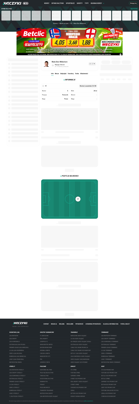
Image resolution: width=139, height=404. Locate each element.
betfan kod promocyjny (108, 384)
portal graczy (125, 324)
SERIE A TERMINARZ (106, 353)
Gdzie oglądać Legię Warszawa (80, 359)
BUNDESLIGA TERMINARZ (108, 356)
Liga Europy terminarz (108, 339)
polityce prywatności (88, 401)
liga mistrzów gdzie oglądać (49, 396)
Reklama (61, 324)
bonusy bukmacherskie (78, 396)
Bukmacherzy (97, 3)
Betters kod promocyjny (78, 393)
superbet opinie (75, 376)
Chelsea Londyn (45, 353)
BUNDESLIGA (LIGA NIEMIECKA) (17, 356)
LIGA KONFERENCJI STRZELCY (17, 376)
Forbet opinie (75, 384)
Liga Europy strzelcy (15, 373)
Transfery (71, 73)
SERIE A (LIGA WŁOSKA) (15, 353)
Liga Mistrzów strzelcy (16, 370)
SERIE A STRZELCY (14, 387)
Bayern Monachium (46, 347)
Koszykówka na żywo (46, 379)
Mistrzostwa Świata (15, 362)
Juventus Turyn (45, 362)
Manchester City (45, 356)
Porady (42, 384)
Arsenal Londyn (45, 350)
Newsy (46, 3)
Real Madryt (44, 339)
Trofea (77, 73)
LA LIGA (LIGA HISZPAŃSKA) (16, 350)
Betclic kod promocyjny (108, 376)
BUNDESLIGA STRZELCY (15, 390)
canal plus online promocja (79, 347)
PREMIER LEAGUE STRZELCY (16, 381)
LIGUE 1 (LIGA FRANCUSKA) (16, 359)
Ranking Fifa (44, 381)
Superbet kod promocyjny (109, 381)
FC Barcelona (44, 336)
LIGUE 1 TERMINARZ (106, 359)
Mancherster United (46, 344)
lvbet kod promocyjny (108, 387)
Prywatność (79, 324)
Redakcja (54, 324)
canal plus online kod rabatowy (81, 350)
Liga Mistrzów (13, 336)
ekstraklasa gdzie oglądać (79, 344)
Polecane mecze (45, 387)
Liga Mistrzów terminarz (109, 336)
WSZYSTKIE (134, 9)
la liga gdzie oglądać (77, 339)
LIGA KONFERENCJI (14, 341)
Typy (87, 3)
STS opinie (74, 370)
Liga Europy (13, 339)
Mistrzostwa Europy (46, 393)
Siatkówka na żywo (46, 370)
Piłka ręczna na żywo (46, 373)
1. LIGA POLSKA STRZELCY (16, 396)
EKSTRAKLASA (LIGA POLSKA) (17, 344)
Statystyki (63, 73)
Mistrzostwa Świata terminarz (110, 362)
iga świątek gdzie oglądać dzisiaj (81, 341)
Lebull (72, 390)
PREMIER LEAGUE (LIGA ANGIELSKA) (18, 347)
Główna (55, 23)
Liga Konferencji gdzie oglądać (80, 356)
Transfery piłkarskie (46, 390)
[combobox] (92, 64)
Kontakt (46, 324)
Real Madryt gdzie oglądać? (79, 381)
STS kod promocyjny (107, 370)
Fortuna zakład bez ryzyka (109, 390)
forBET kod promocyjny (78, 379)
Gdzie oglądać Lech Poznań (79, 362)
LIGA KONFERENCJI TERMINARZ (109, 341)
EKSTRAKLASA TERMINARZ (108, 344)
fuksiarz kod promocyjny (79, 387)
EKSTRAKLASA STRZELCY (16, 379)
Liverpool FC (44, 341)
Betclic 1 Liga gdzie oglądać (79, 353)
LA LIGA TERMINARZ (106, 350)
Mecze (57, 73)
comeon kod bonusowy (108, 396)
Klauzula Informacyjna (110, 324)
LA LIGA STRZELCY (14, 384)
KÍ (70, 23)
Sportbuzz (70, 3)
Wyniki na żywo (58, 3)
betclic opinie (105, 379)
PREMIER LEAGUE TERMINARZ (109, 347)
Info (52, 73)
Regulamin (70, 324)
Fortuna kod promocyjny (109, 373)
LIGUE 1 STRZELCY (14, 393)
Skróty (80, 3)
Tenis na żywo (44, 376)
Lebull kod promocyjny (108, 393)
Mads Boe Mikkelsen (79, 23)
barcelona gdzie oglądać (78, 336)
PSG (41, 359)
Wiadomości (84, 73)
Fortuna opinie (75, 373)
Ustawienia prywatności (93, 324)
